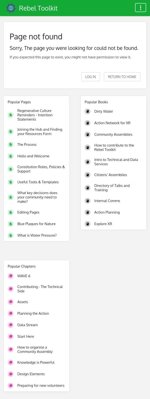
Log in (90, 77)
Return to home (122, 77)
